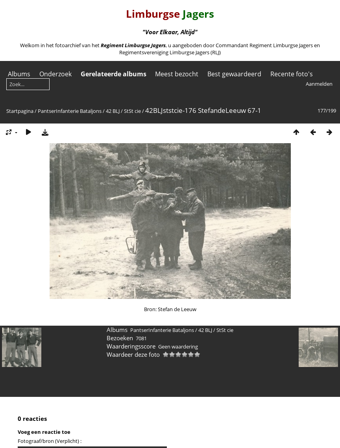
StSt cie (132, 110)
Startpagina (19, 110)
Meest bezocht (176, 74)
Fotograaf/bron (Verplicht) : (49, 440)
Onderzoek (55, 74)
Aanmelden (319, 83)
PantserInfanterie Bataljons (70, 110)
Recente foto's (291, 74)
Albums (19, 74)
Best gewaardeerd (234, 74)
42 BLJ (113, 110)
